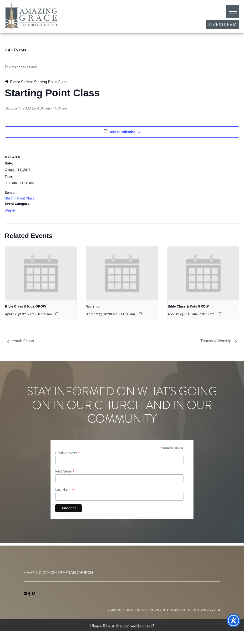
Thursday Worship (216, 341)
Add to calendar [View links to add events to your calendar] (122, 132)
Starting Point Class (19, 198)
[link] (26, 594)
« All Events (15, 50)
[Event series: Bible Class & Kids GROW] (57, 313)
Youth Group (23, 341)
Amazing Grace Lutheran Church (31, 15)
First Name (65, 471)
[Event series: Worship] (140, 313)
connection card (138, 625)
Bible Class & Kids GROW (25, 306)
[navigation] (33, 594)
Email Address (67, 453)
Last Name (64, 489)
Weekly (10, 210)
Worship (93, 306)
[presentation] (40, 273)
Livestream (223, 24)
